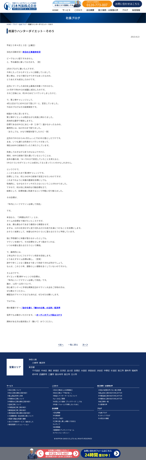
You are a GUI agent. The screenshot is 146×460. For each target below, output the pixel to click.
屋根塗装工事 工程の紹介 (17, 410)
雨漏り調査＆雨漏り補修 (17, 418)
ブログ (15, 24)
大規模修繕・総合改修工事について (21, 416)
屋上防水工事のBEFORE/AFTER (110, 393)
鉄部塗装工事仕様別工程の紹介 (19, 413)
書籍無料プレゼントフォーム (64, 430)
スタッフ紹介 (58, 418)
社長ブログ (23, 24)
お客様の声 (103, 404)
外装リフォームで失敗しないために (66, 404)
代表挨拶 (57, 415)
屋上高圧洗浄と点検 (16, 396)
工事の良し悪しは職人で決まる (65, 421)
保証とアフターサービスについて (65, 396)
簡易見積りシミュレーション (19, 424)
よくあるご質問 (59, 398)
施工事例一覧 (104, 401)
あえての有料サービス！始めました (21, 421)
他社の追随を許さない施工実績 (110, 390)
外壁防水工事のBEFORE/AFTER (110, 398)
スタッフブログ (104, 415)
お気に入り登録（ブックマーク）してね (68, 401)
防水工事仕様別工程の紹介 (18, 393)
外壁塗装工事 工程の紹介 (17, 407)
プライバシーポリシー (61, 433)
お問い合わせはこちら (127, 3)
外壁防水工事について (16, 398)
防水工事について (15, 390)
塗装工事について (15, 404)
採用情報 (57, 427)
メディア (57, 424)
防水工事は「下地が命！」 (63, 393)
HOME (9, 24)
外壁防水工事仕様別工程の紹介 (19, 401)
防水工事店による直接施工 (63, 390)
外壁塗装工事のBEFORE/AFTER (110, 396)
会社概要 (57, 412)
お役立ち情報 (104, 418)
